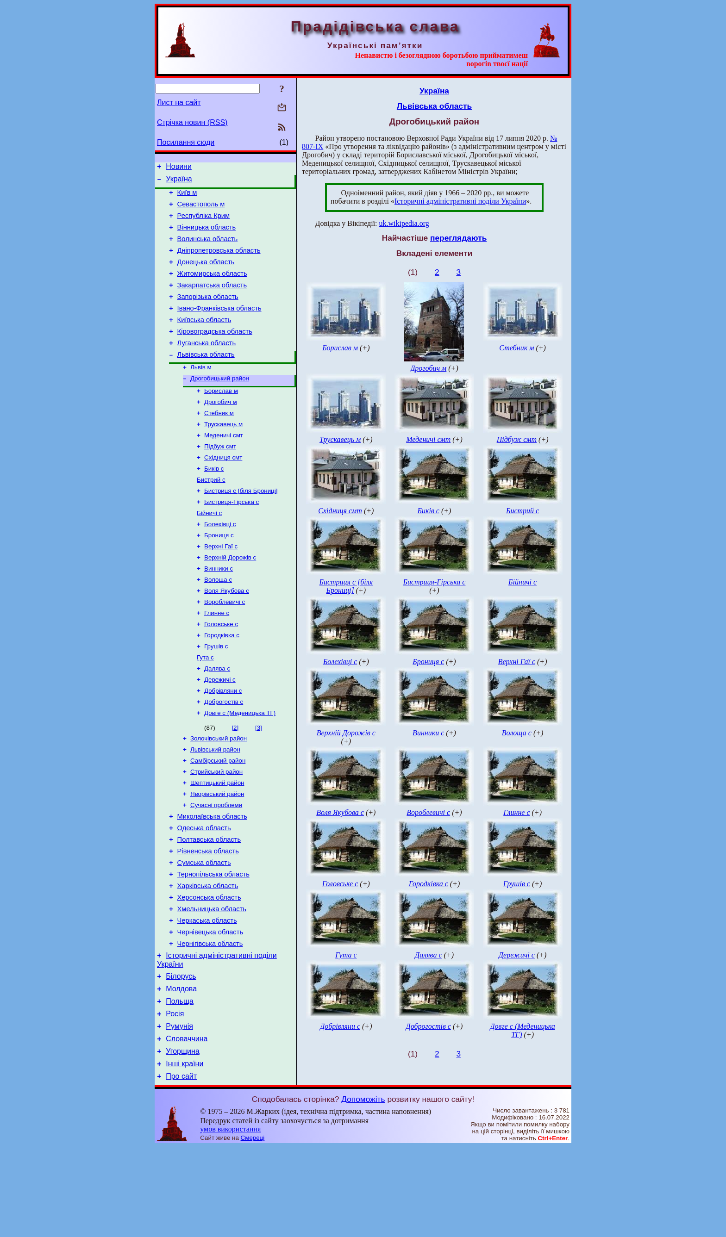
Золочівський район (218, 792)
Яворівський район (217, 852)
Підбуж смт (220, 477)
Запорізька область (207, 313)
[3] (258, 780)
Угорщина (183, 1139)
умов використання (230, 1219)
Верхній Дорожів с (230, 597)
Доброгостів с (223, 754)
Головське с (221, 669)
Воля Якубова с (226, 633)
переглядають (458, 237)
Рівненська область (208, 916)
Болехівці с (220, 561)
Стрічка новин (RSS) (192, 122)
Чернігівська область (210, 1020)
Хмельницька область (211, 981)
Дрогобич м (220, 429)
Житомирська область (212, 287)
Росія (175, 1097)
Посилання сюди (185, 142)
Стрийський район (216, 828)
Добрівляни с (223, 742)
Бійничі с (209, 549)
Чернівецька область (210, 1007)
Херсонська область (209, 968)
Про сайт (181, 1166)
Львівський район (215, 804)
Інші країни (184, 1152)
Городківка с (221, 681)
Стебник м (219, 441)
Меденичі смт (223, 465)
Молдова (181, 1069)
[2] (235, 780)
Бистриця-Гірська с (231, 537)
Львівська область (206, 378)
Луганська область (206, 365)
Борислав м (221, 417)
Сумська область (204, 929)
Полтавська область (209, 903)
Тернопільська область (213, 942)
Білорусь (181, 1055)
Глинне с (216, 657)
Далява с (217, 718)
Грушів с (216, 693)
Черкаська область (207, 994)
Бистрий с (211, 513)
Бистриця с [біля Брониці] (240, 525)
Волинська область (207, 248)
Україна (179, 182)
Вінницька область (206, 235)
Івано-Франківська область (219, 326)
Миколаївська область (212, 877)
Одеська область (204, 890)
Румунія (179, 1111)
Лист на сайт (179, 102)
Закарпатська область (212, 300)
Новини (179, 168)
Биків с (214, 501)
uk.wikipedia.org (404, 223)
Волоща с (218, 621)
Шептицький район (217, 840)
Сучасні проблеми (216, 864)
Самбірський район (217, 816)
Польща (180, 1083)
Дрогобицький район (219, 403)
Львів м (201, 391)
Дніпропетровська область (219, 261)
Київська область (204, 339)
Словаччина (186, 1125)
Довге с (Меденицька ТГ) (239, 766)
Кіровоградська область (214, 352)
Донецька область (206, 274)
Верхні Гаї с (221, 585)
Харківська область (207, 955)
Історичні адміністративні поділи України (460, 201)
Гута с (205, 705)
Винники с (218, 609)
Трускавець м (223, 453)
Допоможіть (363, 1189)
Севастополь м (201, 209)
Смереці (253, 1228)
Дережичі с (220, 730)
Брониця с (219, 573)
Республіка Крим (203, 222)
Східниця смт (223, 489)
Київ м (187, 196)
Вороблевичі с (224, 645)
